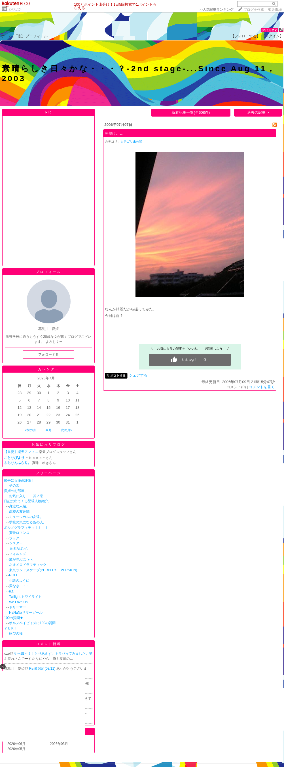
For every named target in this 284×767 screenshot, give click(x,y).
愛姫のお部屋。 (16, 491)
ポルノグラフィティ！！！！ (26, 528)
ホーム (6, 36)
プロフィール (37, 36)
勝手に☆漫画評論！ (19, 480)
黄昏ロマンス (19, 533)
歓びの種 (16, 633)
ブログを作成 (253, 10)
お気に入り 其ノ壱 (26, 496)
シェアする (138, 375)
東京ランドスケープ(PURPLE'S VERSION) (43, 570)
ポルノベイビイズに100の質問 (32, 623)
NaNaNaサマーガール (26, 613)
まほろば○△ (18, 549)
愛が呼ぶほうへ (21, 559)
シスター (16, 543)
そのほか (15, 9)
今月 (48, 430)
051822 (269, 30)
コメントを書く (262, 387)
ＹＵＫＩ (11, 628)
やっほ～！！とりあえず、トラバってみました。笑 (53, 654)
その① (14, 485)
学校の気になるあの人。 (27, 522)
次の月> (66, 430)
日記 (19, 36)
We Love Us (18, 602)
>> (216, 10)
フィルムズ (17, 554)
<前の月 (30, 430)
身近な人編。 (19, 506)
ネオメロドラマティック (27, 565)
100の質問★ (13, 618)
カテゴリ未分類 (131, 141)
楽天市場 (275, 10)
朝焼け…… (114, 133)
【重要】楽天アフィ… (21, 452)
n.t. (11, 591)
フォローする (48, 354)
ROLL (13, 575)
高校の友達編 (19, 512)
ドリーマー (17, 607)
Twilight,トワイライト (25, 597)
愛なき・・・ (19, 586)
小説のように (19, 581)
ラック (14, 538)
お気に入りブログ (48, 444)
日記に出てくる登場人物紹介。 (28, 501)
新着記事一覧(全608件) (190, 112)
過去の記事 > (258, 112)
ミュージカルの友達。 (26, 517)
